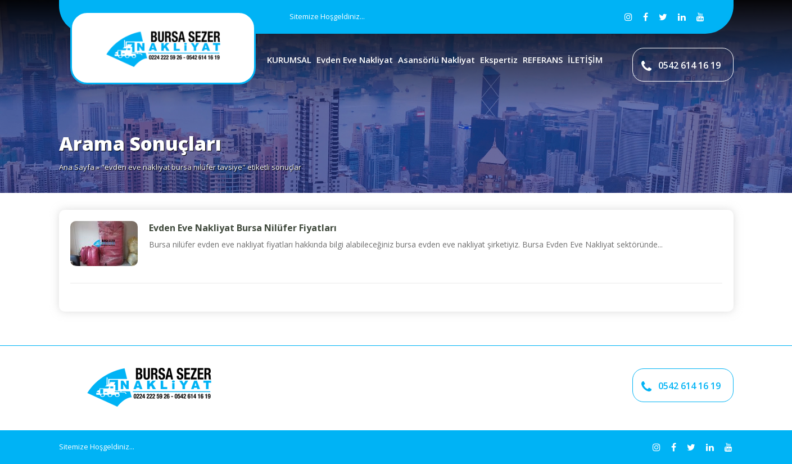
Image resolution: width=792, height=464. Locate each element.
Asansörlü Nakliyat (436, 59)
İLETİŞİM (585, 59)
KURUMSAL (289, 59)
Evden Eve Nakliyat (354, 59)
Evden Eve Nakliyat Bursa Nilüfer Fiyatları (243, 228)
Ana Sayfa (76, 167)
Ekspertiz (499, 59)
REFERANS (543, 59)
